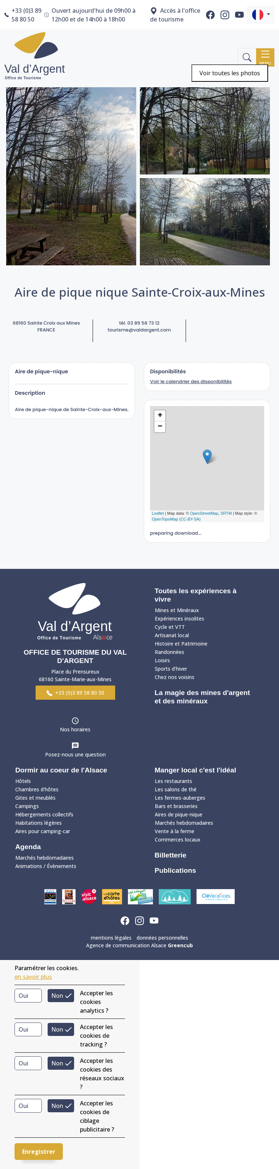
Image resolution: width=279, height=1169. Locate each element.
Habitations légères (38, 822)
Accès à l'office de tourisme (175, 15)
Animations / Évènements (45, 866)
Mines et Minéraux (177, 610)
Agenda (28, 847)
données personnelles (162, 937)
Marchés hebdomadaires (44, 857)
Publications (175, 870)
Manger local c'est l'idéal (195, 770)
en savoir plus (33, 977)
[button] (261, 15)
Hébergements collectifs (44, 814)
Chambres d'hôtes (36, 789)
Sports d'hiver (171, 668)
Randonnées (169, 651)
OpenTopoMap (165, 519)
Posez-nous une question (75, 754)
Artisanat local (172, 635)
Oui (23, 996)
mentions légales (111, 937)
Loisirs (162, 660)
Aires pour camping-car (42, 831)
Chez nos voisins (174, 677)
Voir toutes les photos (229, 73)
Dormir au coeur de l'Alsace (61, 770)
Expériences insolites (179, 618)
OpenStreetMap (204, 513)
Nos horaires (75, 729)
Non (57, 996)
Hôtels (23, 781)
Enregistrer (38, 1152)
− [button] (160, 426)
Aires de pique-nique (178, 814)
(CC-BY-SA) (190, 519)
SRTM (226, 513)
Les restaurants (173, 781)
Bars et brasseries (176, 806)
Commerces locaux (178, 839)
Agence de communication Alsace (139, 945)
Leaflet (158, 513)
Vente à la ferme (174, 831)
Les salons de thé (176, 789)
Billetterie (170, 855)
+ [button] (160, 415)
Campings (27, 806)
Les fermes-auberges (180, 797)
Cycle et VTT (170, 626)
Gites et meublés (35, 797)
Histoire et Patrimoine (181, 643)
